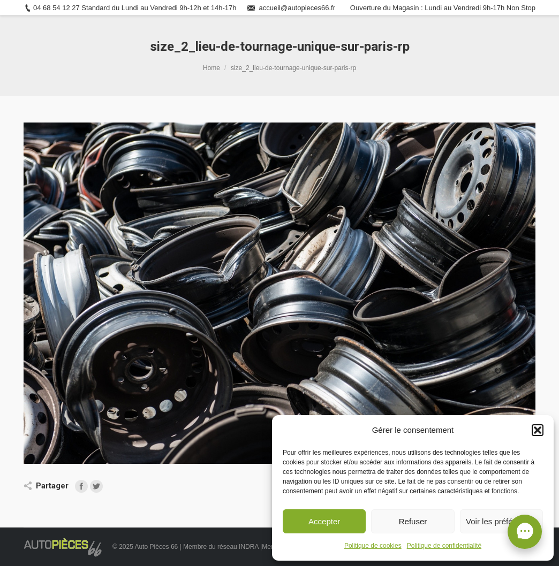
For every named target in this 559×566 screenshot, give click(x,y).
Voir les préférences (501, 521)
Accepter (324, 521)
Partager (52, 486)
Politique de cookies (373, 545)
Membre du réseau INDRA (221, 546)
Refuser (413, 521)
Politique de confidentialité (444, 545)
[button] (537, 430)
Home (211, 68)
